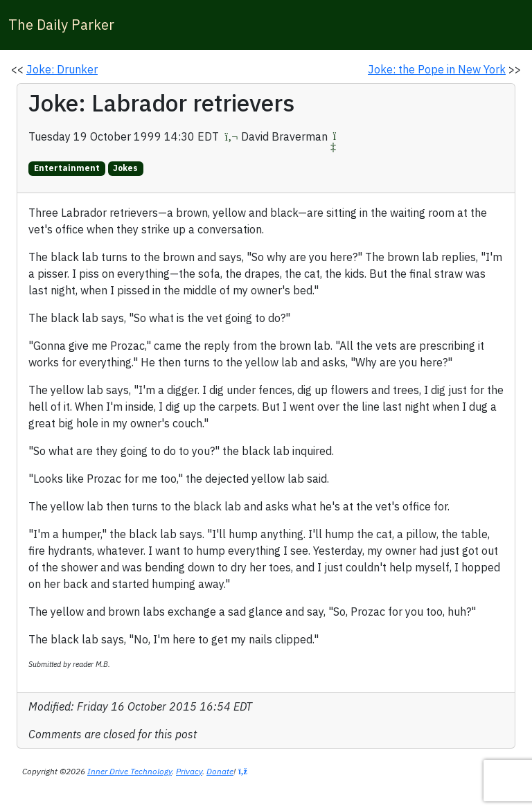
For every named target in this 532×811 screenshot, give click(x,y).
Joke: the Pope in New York (437, 69)
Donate (219, 771)
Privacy (189, 771)
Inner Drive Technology (129, 771)
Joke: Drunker (62, 69)
